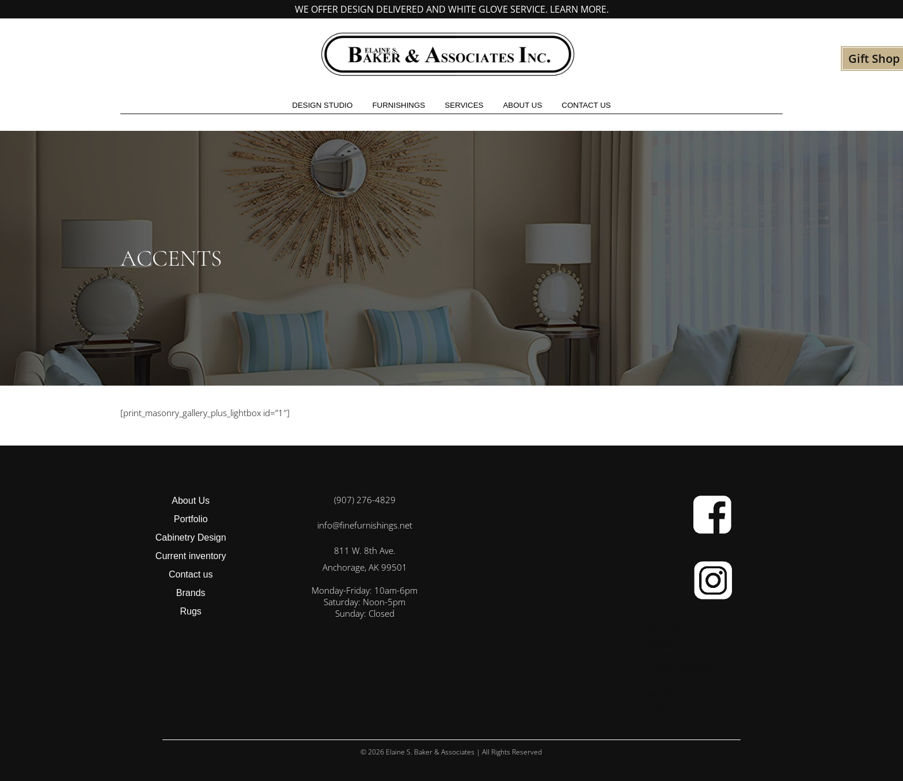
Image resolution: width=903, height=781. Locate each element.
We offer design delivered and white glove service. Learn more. (452, 9)
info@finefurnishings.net (364, 525)
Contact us (585, 105)
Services (464, 105)
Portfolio (191, 519)
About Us (522, 105)
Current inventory (190, 556)
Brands (191, 593)
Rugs (191, 611)
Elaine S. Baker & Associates (430, 752)
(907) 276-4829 (365, 499)
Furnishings (398, 105)
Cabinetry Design (190, 537)
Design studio (322, 105)
